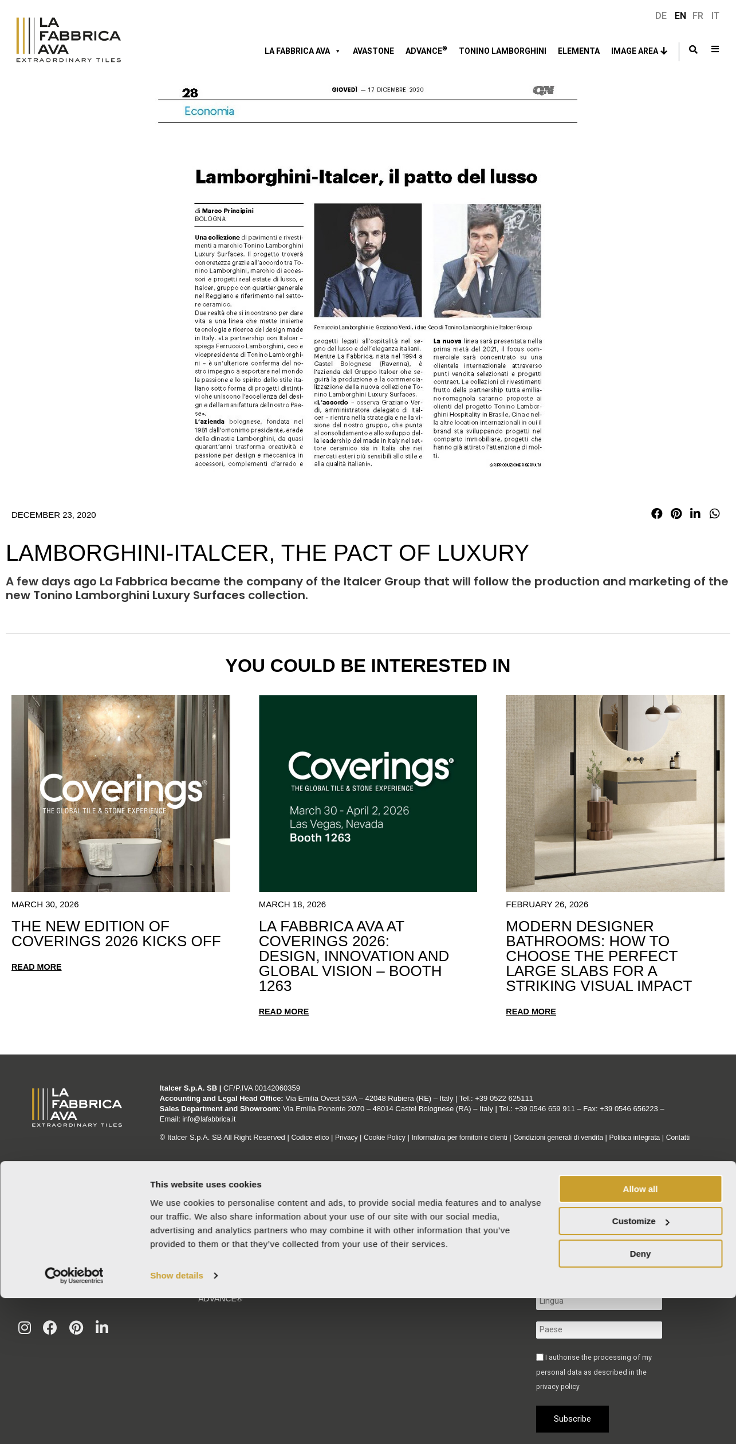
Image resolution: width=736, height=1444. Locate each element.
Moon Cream (44, 1209)
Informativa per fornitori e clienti (473, 1129)
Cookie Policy (391, 1129)
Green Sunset (44, 1248)
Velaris (31, 1260)
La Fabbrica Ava (232, 1212)
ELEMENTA (579, 51)
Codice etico (311, 1129)
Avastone (373, 51)
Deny (640, 1399)
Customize (641, 1367)
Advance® (220, 1300)
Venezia (32, 1222)
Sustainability (230, 1247)
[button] (657, 514)
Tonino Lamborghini (502, 51)
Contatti (173, 1139)
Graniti (33, 1235)
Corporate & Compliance (254, 1265)
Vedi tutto (41, 1286)
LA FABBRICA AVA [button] (303, 51)
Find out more (365, 1294)
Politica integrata (660, 1129)
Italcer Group (230, 1229)
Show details (176, 1421)
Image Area (634, 51)
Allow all (640, 1335)
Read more (37, 966)
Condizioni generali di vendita (578, 1129)
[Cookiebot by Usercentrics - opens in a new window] (74, 1421)
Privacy (351, 1129)
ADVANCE (426, 50)
